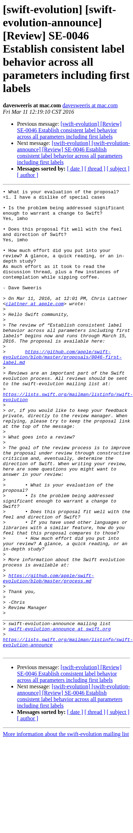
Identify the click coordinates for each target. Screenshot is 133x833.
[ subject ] (118, 169)
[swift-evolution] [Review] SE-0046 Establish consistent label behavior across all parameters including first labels (69, 130)
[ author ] (27, 175)
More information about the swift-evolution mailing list (66, 827)
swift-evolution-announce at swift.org (60, 717)
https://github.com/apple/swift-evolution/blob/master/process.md (48, 656)
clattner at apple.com (35, 327)
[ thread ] (94, 169)
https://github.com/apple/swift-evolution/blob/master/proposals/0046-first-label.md (62, 391)
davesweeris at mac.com (90, 105)
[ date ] (75, 169)
